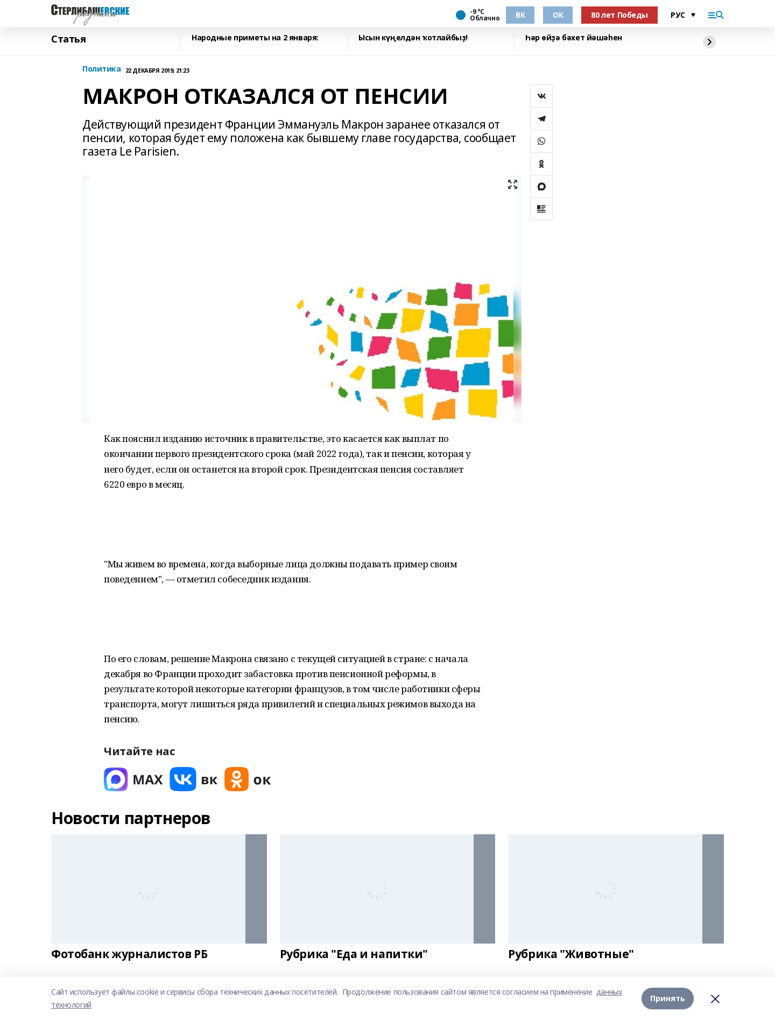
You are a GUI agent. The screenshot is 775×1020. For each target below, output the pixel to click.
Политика (101, 69)
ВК (520, 15)
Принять (667, 998)
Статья (68, 39)
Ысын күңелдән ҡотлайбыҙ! (413, 38)
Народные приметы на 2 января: (255, 38)
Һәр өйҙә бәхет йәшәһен (573, 38)
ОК (558, 15)
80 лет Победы (619, 15)
